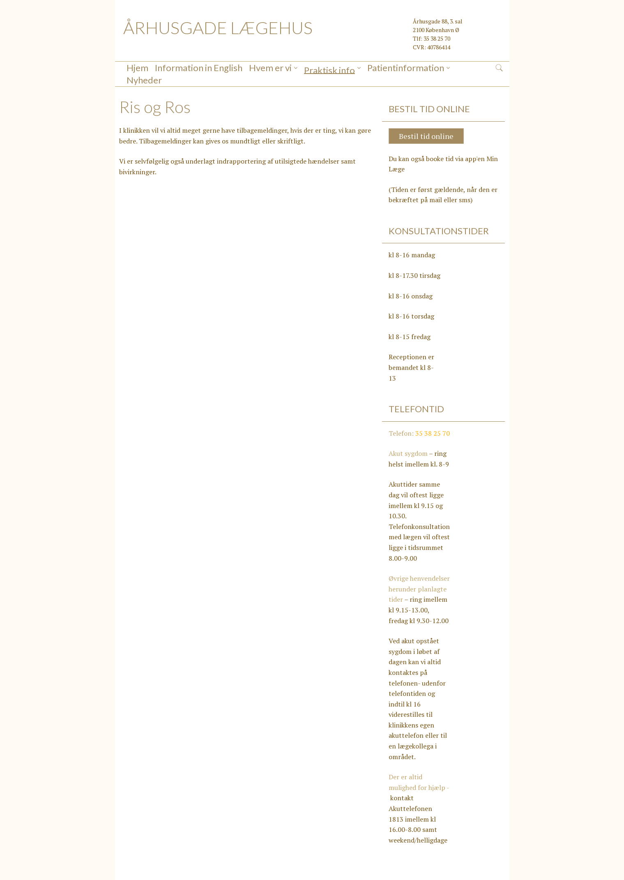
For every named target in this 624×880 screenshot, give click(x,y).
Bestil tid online (426, 124)
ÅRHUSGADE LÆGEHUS (218, 27)
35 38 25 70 (432, 420)
